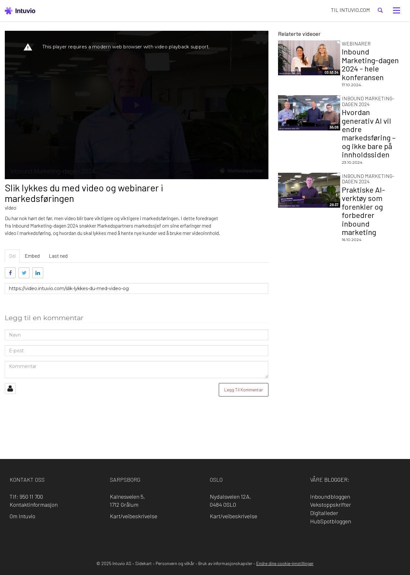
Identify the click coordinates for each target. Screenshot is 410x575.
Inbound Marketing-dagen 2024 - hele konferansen (370, 64)
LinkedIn (196, 538)
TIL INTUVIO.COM (350, 10)
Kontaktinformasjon (34, 504)
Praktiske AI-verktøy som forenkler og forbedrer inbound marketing (363, 211)
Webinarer (356, 43)
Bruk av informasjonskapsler (225, 563)
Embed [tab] (32, 256)
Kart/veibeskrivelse (133, 516)
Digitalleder (324, 512)
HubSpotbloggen (330, 521)
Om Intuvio (22, 516)
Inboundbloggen (330, 496)
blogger (336, 479)
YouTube (233, 538)
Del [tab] (12, 256)
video (10, 207)
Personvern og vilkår (175, 563)
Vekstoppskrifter (330, 504)
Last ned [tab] (58, 256)
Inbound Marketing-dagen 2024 (368, 101)
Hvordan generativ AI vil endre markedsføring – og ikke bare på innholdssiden (369, 133)
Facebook (178, 538)
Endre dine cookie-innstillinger (285, 563)
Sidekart (143, 563)
